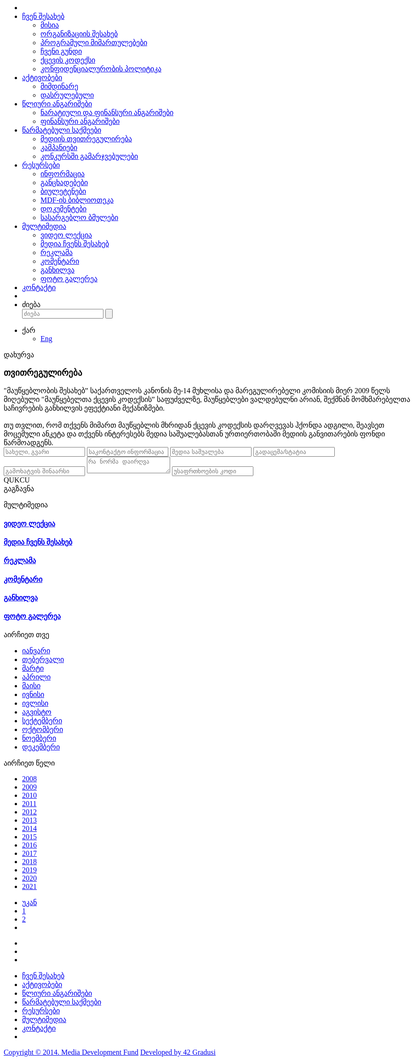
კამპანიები (58, 147)
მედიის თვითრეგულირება (86, 139)
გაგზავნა (19, 491)
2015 (29, 839)
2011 (29, 806)
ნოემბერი (39, 741)
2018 (29, 864)
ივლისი (35, 706)
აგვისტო (37, 715)
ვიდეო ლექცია (66, 235)
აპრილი (36, 680)
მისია (49, 25)
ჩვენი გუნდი (61, 51)
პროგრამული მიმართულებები (93, 42)
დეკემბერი (41, 750)
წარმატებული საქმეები (61, 130)
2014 (29, 831)
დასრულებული (67, 95)
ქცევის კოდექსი (67, 60)
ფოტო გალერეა (68, 279)
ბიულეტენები (63, 191)
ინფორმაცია (62, 174)
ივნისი (33, 697)
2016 (29, 848)
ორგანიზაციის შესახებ (79, 34)
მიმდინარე (59, 86)
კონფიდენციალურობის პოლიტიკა (100, 69)
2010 (29, 798)
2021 (29, 889)
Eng (46, 339)
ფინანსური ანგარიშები (80, 121)
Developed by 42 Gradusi (178, 1055)
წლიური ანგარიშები (57, 104)
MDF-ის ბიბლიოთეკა (77, 200)
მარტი (33, 671)
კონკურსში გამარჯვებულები (89, 156)
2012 (29, 815)
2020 (29, 881)
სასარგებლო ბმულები (79, 217)
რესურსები (41, 165)
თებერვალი (43, 662)
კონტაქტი (39, 287)
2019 (29, 873)
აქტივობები (42, 77)
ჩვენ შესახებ (43, 16)
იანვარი (36, 653)
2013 (29, 823)
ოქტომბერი (42, 732)
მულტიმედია (44, 226)
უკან (29, 905)
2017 (29, 856)
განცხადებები (64, 182)
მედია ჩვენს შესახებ (74, 244)
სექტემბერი (42, 723)
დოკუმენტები (63, 209)
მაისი (31, 688)
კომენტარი (59, 261)
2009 (29, 790)
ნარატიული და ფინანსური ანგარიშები (106, 112)
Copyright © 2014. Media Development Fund (71, 1055)
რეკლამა (56, 252)
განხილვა (57, 270)
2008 (29, 781)
